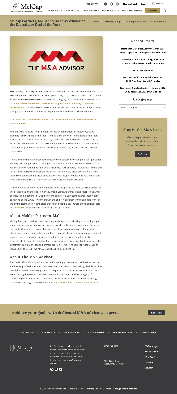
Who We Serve (91, 10)
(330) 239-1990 (93, 4)
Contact (152, 10)
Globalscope (151, 346)
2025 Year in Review (143, 70)
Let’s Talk (156, 312)
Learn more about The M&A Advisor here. (75, 282)
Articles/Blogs (112, 21)
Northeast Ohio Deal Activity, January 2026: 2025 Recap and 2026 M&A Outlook (143, 90)
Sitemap (107, 388)
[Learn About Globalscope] (159, 4)
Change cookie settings (125, 388)
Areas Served (152, 351)
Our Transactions (132, 10)
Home (96, 21)
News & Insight (130, 4)
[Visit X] (117, 4)
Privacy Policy (94, 388)
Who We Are (72, 10)
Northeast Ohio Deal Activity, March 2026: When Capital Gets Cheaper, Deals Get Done (143, 50)
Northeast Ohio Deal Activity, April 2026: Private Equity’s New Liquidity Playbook (143, 61)
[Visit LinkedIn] (111, 4)
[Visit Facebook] (105, 4)
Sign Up (142, 154)
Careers (145, 4)
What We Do (55, 10)
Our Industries (110, 10)
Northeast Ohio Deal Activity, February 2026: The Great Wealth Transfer (143, 79)
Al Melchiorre (17, 207)
